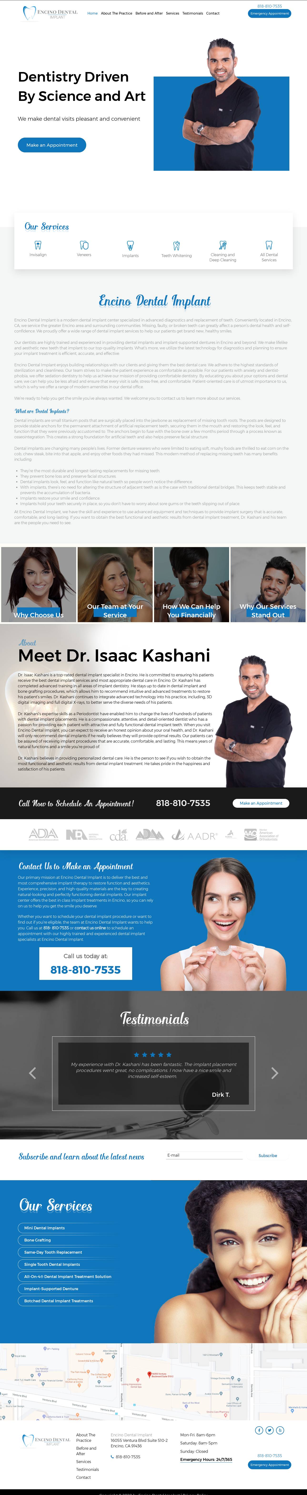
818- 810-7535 (56, 928)
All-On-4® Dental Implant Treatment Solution (67, 1276)
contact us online (90, 928)
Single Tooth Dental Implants (52, 1264)
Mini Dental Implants (44, 1228)
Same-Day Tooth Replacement (53, 1252)
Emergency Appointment (270, 13)
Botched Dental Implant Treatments (58, 1301)
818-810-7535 (269, 6)
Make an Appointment (52, 145)
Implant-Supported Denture (51, 1289)
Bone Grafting (37, 1240)
